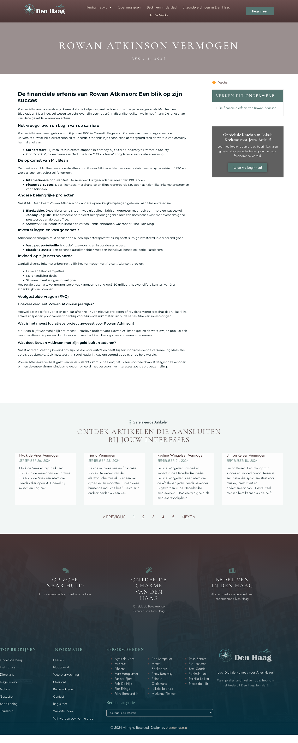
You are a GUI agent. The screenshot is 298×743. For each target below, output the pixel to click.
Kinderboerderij (11, 664)
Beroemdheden (63, 693)
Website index (63, 715)
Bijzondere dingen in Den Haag (206, 7)
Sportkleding (9, 708)
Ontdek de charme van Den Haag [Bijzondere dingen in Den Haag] (149, 593)
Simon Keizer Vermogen (246, 455)
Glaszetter (7, 700)
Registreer (60, 708)
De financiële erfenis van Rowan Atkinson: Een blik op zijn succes (249, 107)
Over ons (59, 686)
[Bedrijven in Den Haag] (232, 572)
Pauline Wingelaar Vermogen (180, 455)
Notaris (5, 693)
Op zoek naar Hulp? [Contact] (65, 586)
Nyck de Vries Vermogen (39, 455)
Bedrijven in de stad (162, 7)
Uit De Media (158, 15)
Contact (58, 700)
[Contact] (65, 572)
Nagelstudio (8, 686)
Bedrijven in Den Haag (232, 586)
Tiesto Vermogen (101, 455)
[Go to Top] (281, 711)
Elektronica (7, 671)
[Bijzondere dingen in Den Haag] (149, 572)
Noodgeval (61, 671)
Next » (188, 517)
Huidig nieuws (99, 7)
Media (222, 82)
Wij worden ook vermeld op (73, 722)
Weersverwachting (66, 678)
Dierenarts (7, 678)
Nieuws (58, 664)
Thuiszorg (6, 715)
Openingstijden (129, 7)
